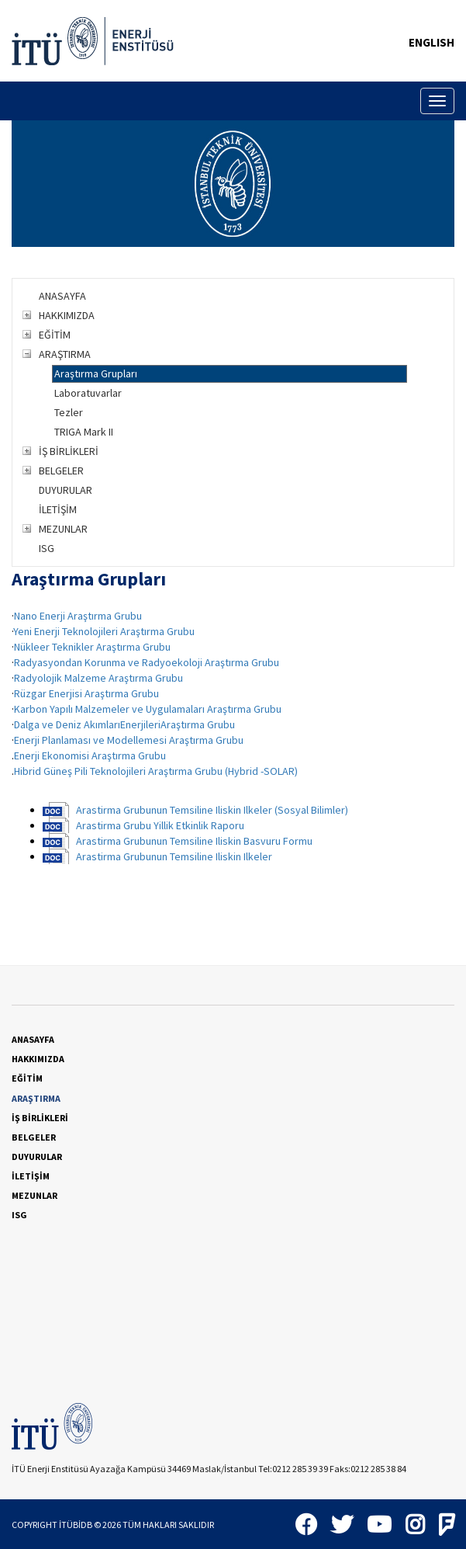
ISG (46, 548)
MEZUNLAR (63, 529)
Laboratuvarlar (88, 393)
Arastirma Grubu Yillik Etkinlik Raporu (160, 825)
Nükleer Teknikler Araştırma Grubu (92, 647)
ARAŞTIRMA (65, 354)
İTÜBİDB (75, 1524)
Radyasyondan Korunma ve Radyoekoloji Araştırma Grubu (146, 662)
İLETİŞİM (58, 509)
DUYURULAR (65, 490)
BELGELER (61, 471)
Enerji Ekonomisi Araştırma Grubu (90, 755)
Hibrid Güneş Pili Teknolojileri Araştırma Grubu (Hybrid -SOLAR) (156, 771)
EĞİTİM (55, 335)
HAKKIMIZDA (67, 315)
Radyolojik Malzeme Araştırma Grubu (98, 678)
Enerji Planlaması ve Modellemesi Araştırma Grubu (128, 740)
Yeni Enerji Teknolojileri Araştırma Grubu (104, 631)
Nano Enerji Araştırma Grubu (78, 616)
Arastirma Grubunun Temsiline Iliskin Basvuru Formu (194, 841)
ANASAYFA (62, 296)
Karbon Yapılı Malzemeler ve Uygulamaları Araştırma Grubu (147, 709)
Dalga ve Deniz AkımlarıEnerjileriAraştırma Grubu (124, 724)
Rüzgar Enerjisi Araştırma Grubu (86, 693)
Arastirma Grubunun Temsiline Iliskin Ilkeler (174, 856)
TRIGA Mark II (83, 432)
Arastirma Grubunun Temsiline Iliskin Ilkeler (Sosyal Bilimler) (212, 810)
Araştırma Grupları (95, 373)
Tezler (68, 412)
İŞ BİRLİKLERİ (68, 451)
